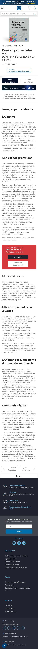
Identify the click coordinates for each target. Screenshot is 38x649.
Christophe (9, 64)
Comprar (18, 257)
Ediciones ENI (19, 8)
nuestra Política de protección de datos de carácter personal (19, 521)
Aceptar (19, 531)
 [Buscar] (34, 14)
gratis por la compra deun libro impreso (22, 486)
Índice (19, 476)
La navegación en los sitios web (29, 470)
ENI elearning (9, 621)
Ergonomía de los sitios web (13, 470)
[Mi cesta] (29, 7)
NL (23, 628)
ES (4, 628)
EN (18, 628)
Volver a (19, 70)
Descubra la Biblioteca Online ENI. (19, 2)
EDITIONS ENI (9, 642)
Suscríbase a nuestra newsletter (19, 520)
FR (9, 628)
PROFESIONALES (10, 633)
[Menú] (2, 8)
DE (14, 628)
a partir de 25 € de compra (22, 501)
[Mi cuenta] (35, 7)
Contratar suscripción (18, 263)
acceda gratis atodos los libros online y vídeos (22, 494)
